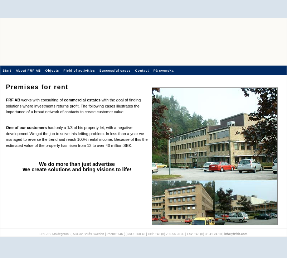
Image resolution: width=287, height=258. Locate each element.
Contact (142, 70)
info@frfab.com (236, 234)
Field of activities (79, 70)
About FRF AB (28, 70)
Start (7, 70)
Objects (52, 70)
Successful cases (115, 70)
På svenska (164, 70)
